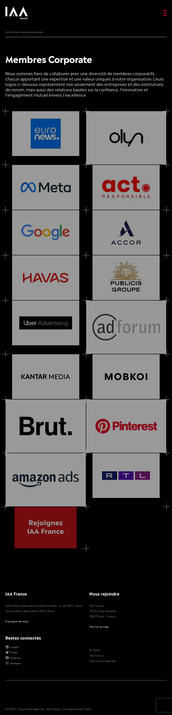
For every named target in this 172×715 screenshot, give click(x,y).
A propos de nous (16, 594)
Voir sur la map (99, 600)
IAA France (96, 629)
